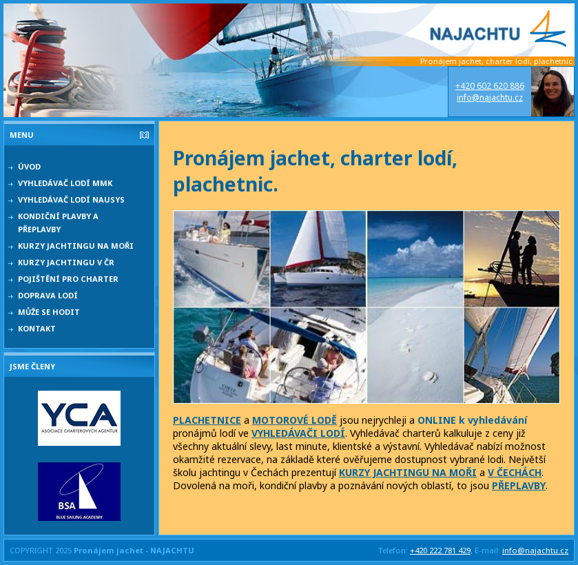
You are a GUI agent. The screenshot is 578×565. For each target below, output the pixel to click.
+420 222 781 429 (440, 550)
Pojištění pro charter (68, 279)
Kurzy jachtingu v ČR (66, 262)
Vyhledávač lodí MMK (65, 183)
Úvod (29, 166)
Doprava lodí (48, 295)
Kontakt (37, 328)
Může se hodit (49, 312)
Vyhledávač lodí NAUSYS (71, 199)
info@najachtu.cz (490, 97)
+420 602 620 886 (489, 86)
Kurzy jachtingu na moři (76, 245)
